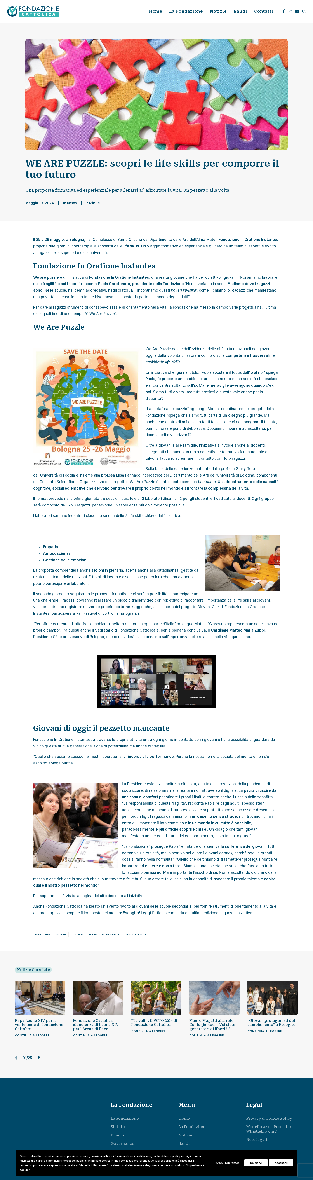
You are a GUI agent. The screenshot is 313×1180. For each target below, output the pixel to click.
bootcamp (42, 934)
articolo (160, 913)
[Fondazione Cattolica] (33, 11)
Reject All (256, 1162)
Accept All (281, 1162)
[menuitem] (155, 11)
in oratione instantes (104, 934)
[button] (284, 11)
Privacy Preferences (226, 1162)
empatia (61, 934)
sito (103, 896)
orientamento (136, 934)
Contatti (263, 11)
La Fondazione (186, 11)
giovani (78, 934)
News (72, 203)
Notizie (218, 11)
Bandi (240, 11)
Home (155, 11)
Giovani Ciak (209, 607)
